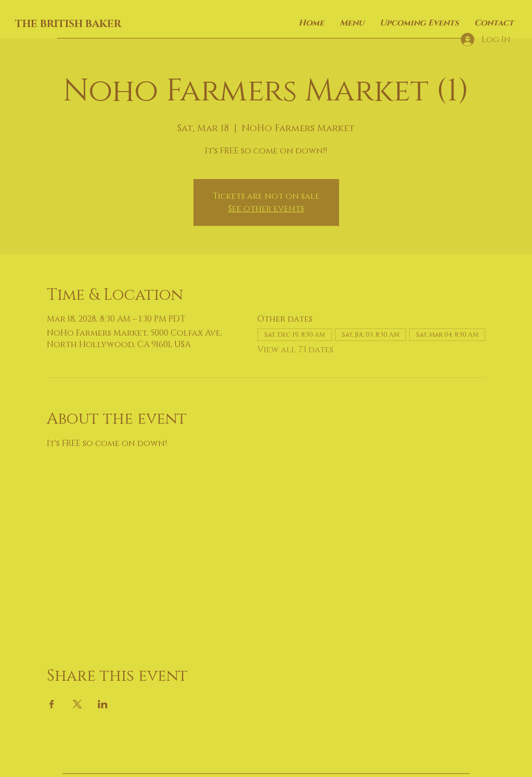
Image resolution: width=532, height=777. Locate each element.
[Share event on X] (77, 704)
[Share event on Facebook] (52, 704)
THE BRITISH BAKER (68, 24)
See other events (266, 208)
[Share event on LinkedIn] (103, 704)
